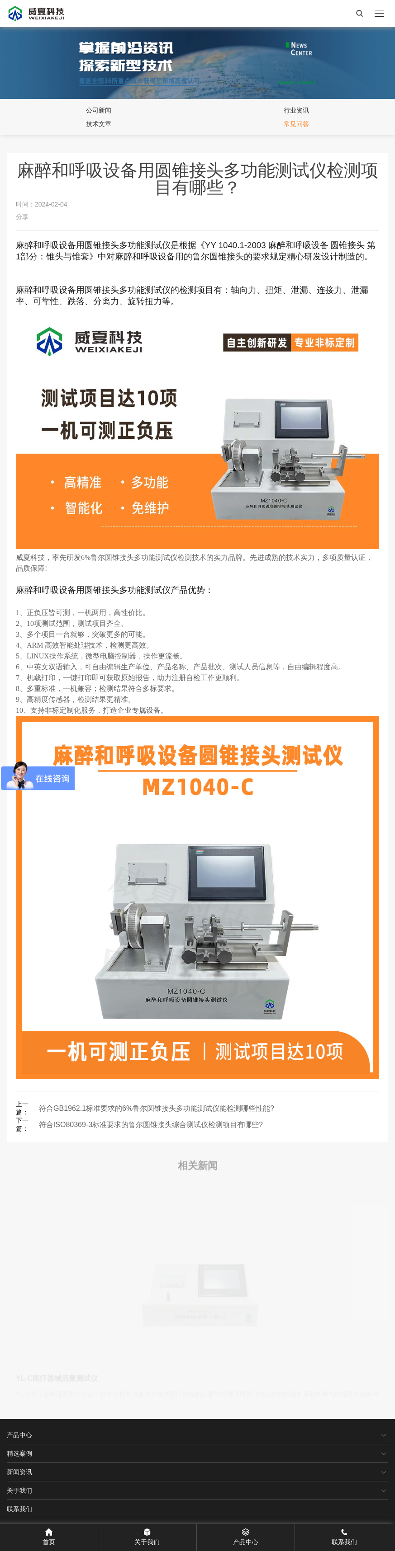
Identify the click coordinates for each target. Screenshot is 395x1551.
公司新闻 (98, 110)
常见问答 (296, 123)
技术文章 (98, 123)
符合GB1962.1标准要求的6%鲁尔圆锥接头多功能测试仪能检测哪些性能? (156, 1108)
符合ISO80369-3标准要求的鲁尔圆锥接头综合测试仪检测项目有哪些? (151, 1124)
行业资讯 (296, 110)
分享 (22, 217)
